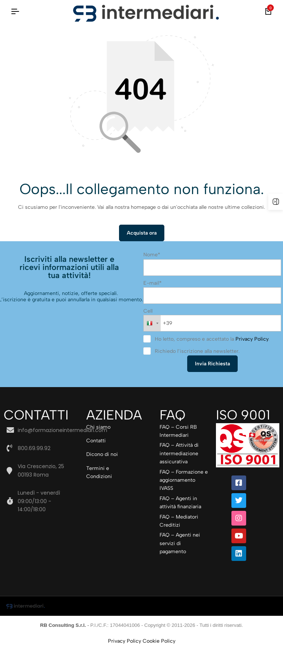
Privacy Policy (251, 340)
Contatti (96, 441)
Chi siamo (98, 427)
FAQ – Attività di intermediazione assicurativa (179, 454)
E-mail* (152, 283)
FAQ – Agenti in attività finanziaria (180, 503)
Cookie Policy (159, 641)
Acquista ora (142, 233)
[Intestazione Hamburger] (15, 11)
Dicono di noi (102, 455)
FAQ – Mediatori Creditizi (179, 521)
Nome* (151, 255)
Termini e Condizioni (99, 473)
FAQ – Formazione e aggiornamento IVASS (184, 480)
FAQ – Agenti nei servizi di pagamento (180, 544)
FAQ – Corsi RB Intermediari (178, 431)
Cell (148, 311)
